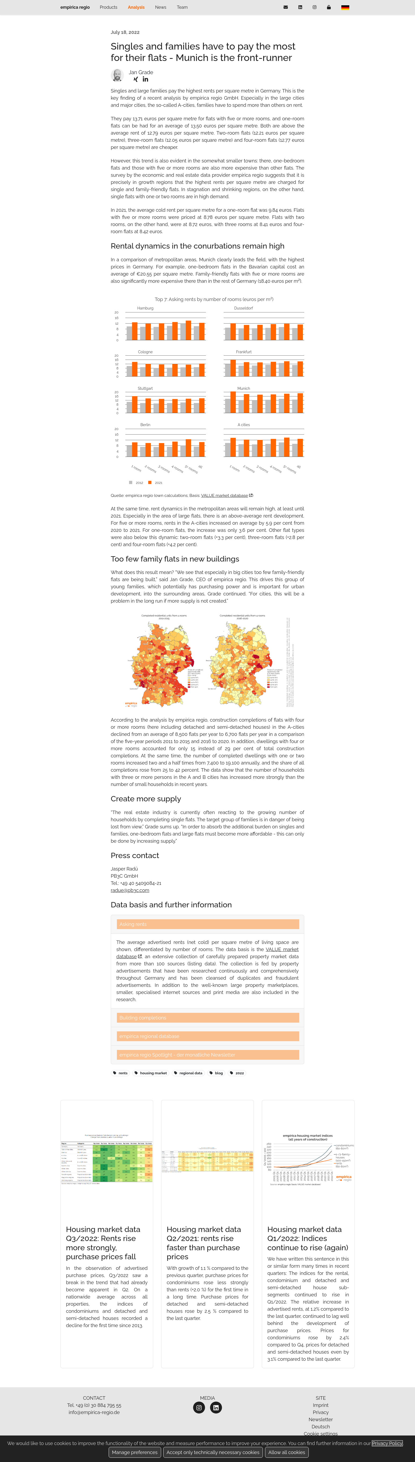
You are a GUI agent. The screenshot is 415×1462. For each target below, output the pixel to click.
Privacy (321, 1412)
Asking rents (133, 924)
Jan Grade (141, 72)
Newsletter (321, 1419)
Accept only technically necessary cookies (213, 1452)
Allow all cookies (286, 1452)
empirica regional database (149, 1036)
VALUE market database (226, 495)
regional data (188, 1073)
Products (108, 7)
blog (216, 1073)
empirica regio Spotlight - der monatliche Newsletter (177, 1055)
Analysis (136, 7)
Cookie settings (321, 1434)
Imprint (321, 1405)
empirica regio (75, 7)
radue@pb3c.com (130, 890)
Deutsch (321, 1426)
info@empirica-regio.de (94, 1412)
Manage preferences (135, 1452)
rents (120, 1073)
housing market (151, 1073)
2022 (237, 1073)
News (160, 7)
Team (182, 7)
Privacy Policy (387, 1443)
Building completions (143, 1018)
